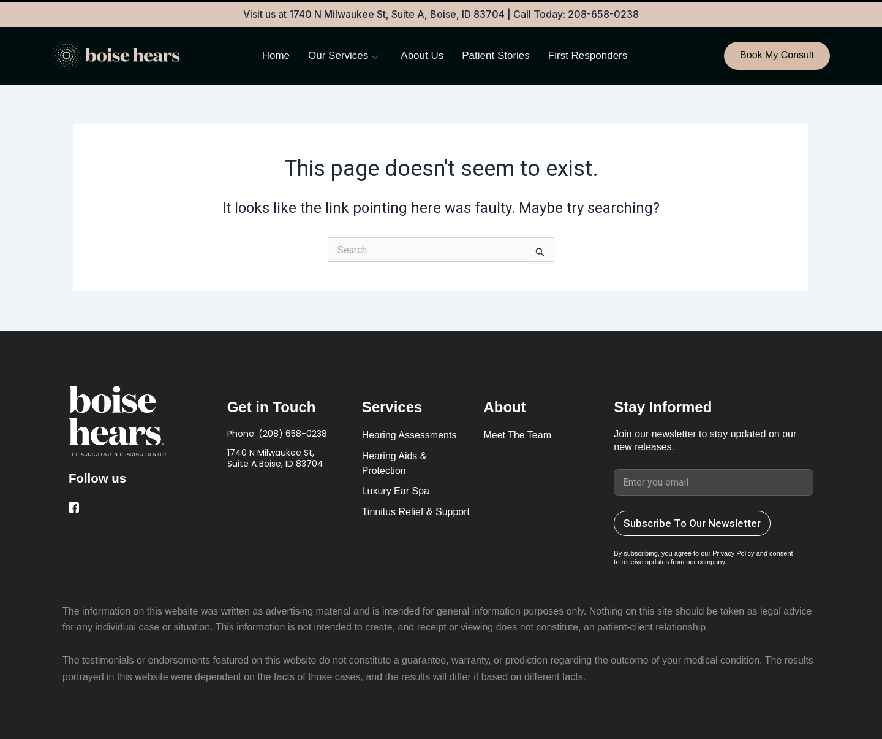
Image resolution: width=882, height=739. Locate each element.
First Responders (587, 55)
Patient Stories (496, 55)
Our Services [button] (343, 55)
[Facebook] (76, 508)
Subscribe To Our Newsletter (692, 523)
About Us (422, 55)
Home (276, 55)
